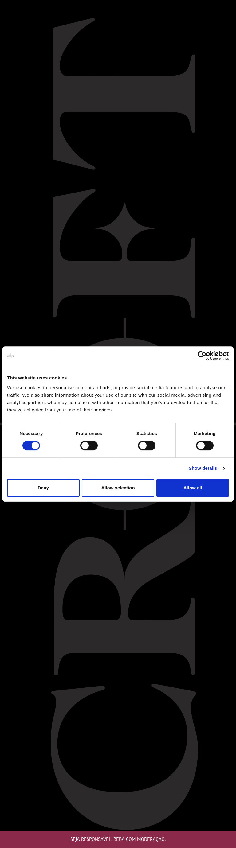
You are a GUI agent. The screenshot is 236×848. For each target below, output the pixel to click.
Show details (203, 468)
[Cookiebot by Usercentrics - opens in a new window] (202, 355)
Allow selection (118, 487)
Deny (43, 487)
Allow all (192, 487)
